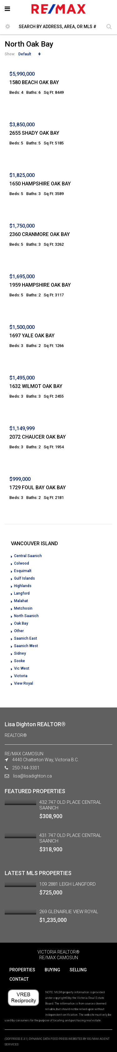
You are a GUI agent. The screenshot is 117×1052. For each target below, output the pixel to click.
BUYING (52, 969)
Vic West (21, 668)
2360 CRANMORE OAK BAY (39, 234)
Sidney (20, 653)
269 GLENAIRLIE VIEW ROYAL (68, 911)
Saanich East (25, 638)
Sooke (19, 661)
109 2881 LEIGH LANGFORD (67, 884)
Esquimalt (23, 571)
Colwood (21, 563)
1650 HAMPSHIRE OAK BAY (40, 184)
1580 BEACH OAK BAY (34, 82)
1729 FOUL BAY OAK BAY (37, 488)
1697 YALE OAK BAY (32, 336)
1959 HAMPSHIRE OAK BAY (40, 285)
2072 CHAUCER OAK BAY (37, 437)
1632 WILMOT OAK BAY (35, 386)
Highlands (23, 586)
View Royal (23, 683)
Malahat (21, 601)
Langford (22, 593)
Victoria (20, 676)
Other (19, 631)
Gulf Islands (24, 578)
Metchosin (23, 608)
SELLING (78, 969)
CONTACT (19, 979)
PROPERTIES (22, 969)
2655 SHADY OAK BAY (34, 133)
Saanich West (26, 646)
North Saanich (26, 616)
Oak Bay (21, 623)
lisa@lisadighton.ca (32, 775)
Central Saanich (28, 556)
